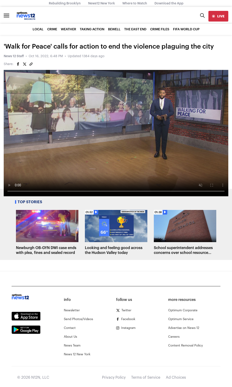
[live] (218, 16)
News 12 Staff (14, 56)
